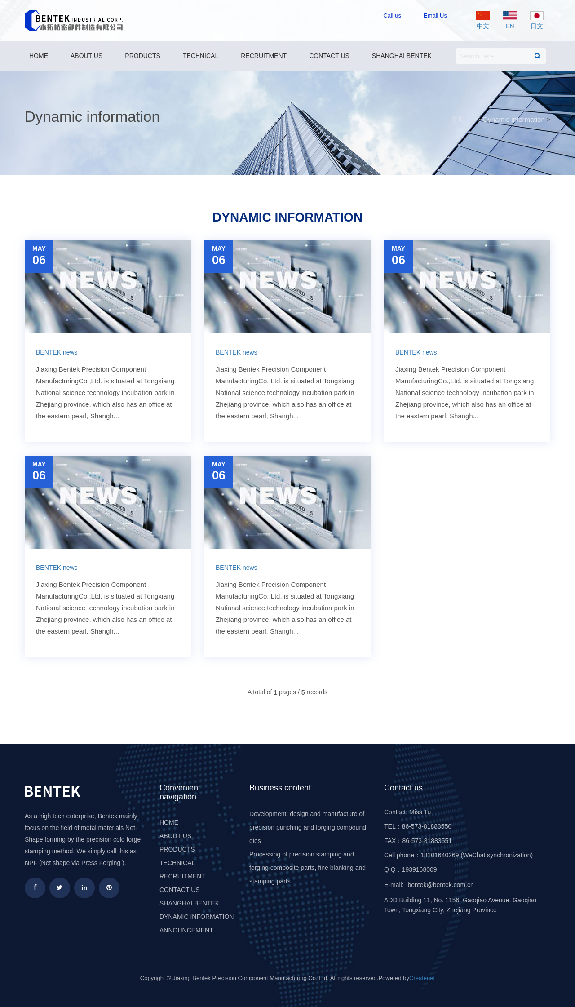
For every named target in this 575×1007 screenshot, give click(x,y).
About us (86, 55)
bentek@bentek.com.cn (440, 884)
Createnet (422, 978)
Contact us (329, 55)
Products (142, 55)
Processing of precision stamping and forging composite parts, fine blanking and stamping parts (307, 868)
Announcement (186, 930)
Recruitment (264, 55)
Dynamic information (514, 119)
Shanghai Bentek (402, 55)
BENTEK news (57, 352)
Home (38, 55)
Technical (200, 55)
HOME (168, 822)
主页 (458, 119)
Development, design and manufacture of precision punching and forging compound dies (307, 827)
